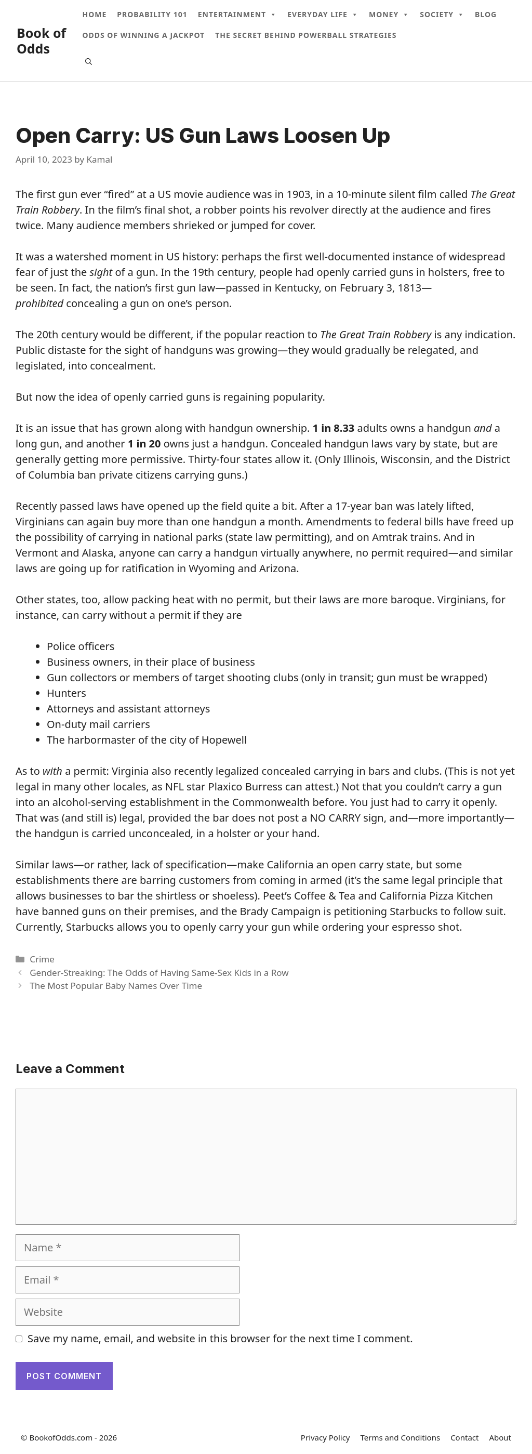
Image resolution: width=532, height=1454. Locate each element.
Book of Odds (41, 40)
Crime (42, 959)
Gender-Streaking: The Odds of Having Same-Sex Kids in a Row (159, 973)
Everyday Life (322, 14)
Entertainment (237, 14)
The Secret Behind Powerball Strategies (305, 35)
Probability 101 (152, 14)
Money (389, 14)
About (500, 1437)
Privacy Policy (325, 1437)
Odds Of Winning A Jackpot (143, 35)
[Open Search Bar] (88, 61)
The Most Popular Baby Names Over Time (116, 986)
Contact (464, 1437)
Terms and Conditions (401, 1437)
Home (94, 14)
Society (442, 14)
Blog (486, 14)
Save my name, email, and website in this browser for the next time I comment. (220, 1338)
